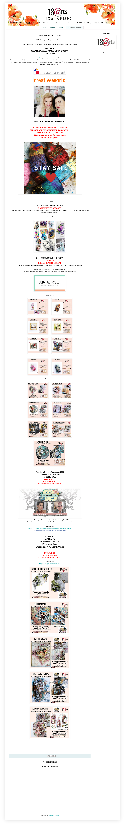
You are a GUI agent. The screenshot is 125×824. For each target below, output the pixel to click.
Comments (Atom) (53, 815)
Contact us (61, 27)
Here (40, 58)
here (55, 217)
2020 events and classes (75, 27)
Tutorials (52, 27)
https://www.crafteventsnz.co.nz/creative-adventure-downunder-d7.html (49, 528)
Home (44, 27)
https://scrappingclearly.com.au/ (49, 563)
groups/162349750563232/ (50, 530)
